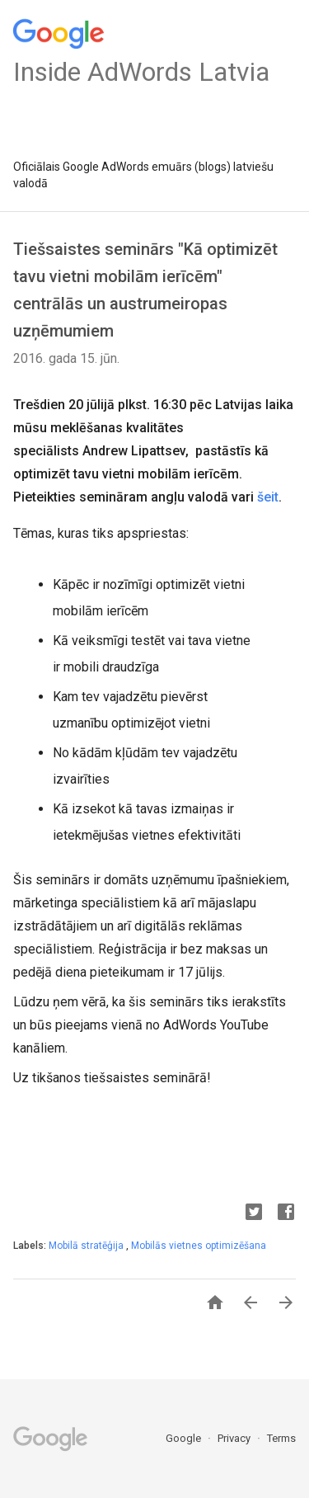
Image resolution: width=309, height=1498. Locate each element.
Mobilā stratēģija (87, 1245)
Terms (281, 1438)
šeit (268, 497)
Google (185, 1438)
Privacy (235, 1438)
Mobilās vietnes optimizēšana (198, 1245)
